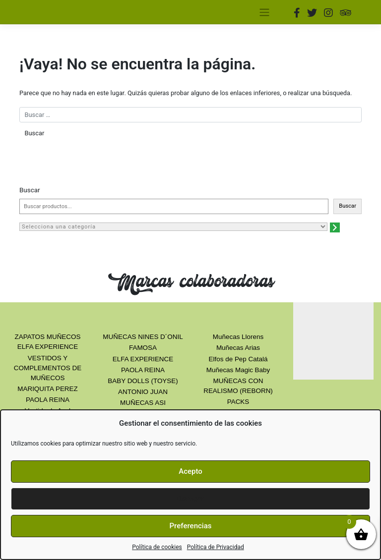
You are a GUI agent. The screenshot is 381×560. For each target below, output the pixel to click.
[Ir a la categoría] (335, 227)
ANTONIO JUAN (143, 391)
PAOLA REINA (47, 399)
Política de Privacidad (215, 547)
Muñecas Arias (238, 347)
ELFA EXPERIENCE (143, 359)
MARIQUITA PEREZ (47, 388)
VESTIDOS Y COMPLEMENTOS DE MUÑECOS (47, 368)
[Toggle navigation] (264, 11)
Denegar (190, 498)
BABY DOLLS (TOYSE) (143, 381)
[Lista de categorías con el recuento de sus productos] (173, 227)
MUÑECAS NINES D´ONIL (143, 336)
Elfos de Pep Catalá (238, 359)
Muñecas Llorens (238, 336)
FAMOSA (143, 347)
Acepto (190, 471)
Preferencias (191, 525)
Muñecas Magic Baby (238, 370)
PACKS (238, 401)
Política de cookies (157, 547)
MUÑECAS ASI (143, 402)
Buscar (29, 190)
